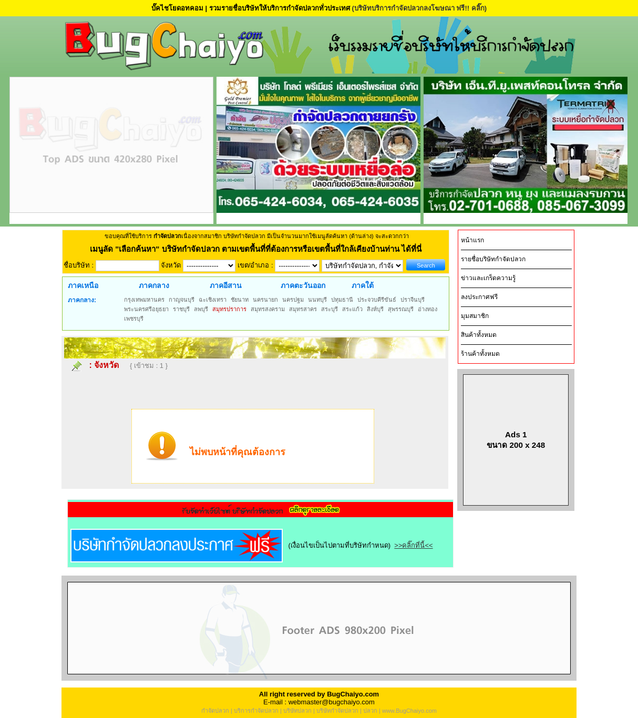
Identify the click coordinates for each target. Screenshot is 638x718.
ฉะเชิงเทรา (213, 299)
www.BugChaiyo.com (409, 710)
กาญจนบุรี (181, 299)
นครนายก (265, 299)
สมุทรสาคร (303, 309)
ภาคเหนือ (83, 285)
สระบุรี (329, 309)
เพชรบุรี (133, 318)
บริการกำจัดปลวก (256, 710)
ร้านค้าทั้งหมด (480, 353)
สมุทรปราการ (229, 309)
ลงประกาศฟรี (479, 297)
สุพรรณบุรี (401, 309)
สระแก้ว (352, 309)
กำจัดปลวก (215, 710)
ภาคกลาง (154, 285)
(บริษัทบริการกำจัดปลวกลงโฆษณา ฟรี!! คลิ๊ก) (419, 8)
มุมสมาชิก (475, 316)
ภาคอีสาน (226, 285)
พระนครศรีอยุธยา (146, 309)
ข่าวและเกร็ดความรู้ (488, 278)
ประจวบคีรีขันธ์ (376, 299)
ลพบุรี (201, 309)
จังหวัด (106, 365)
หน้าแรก (472, 240)
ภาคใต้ (363, 285)
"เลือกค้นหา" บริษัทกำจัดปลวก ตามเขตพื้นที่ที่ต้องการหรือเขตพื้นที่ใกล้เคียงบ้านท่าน (258, 248)
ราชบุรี (181, 309)
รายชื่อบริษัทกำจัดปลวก (493, 259)
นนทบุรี (317, 299)
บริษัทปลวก (297, 710)
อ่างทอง (427, 309)
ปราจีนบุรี (412, 299)
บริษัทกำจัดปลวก (337, 710)
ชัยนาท (240, 299)
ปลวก (370, 710)
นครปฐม (293, 299)
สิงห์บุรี (375, 309)
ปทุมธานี (342, 299)
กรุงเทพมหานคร (144, 299)
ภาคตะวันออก (303, 285)
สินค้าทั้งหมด (479, 335)
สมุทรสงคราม (268, 309)
